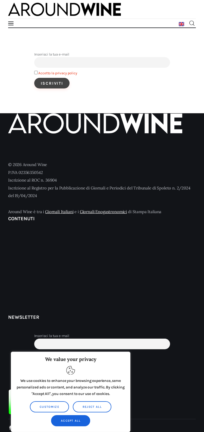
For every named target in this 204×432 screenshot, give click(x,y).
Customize (49, 407)
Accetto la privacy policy (57, 73)
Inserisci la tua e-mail (52, 54)
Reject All (92, 407)
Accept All (70, 420)
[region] (70, 392)
